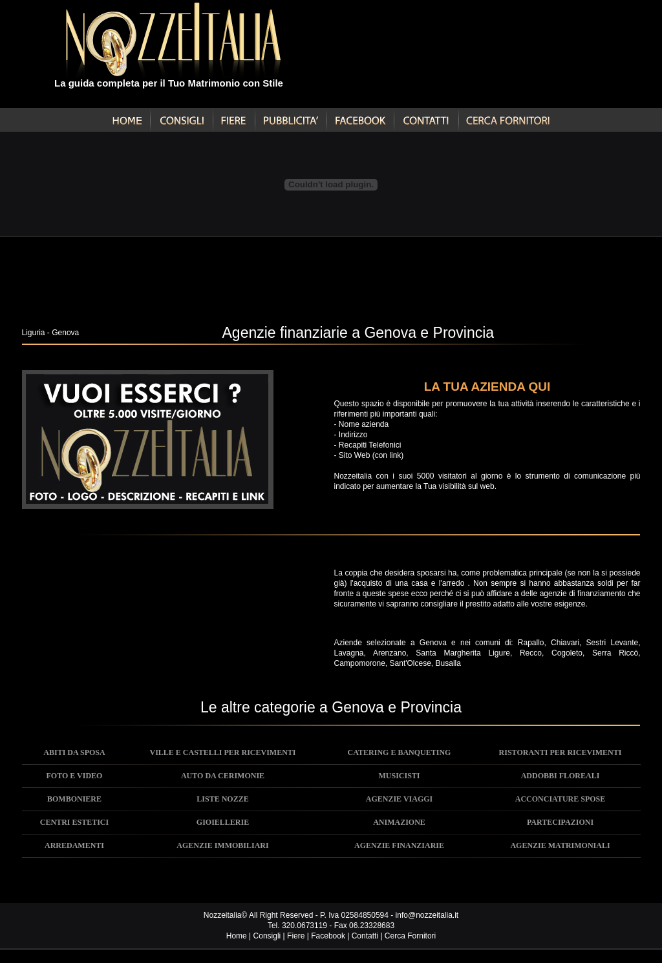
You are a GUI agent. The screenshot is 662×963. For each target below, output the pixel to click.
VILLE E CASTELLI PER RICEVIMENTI (222, 752)
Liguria (33, 332)
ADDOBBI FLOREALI (560, 775)
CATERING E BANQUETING (399, 752)
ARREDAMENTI (74, 845)
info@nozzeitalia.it (427, 915)
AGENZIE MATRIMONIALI (560, 845)
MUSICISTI (399, 775)
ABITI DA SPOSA (74, 752)
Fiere (295, 935)
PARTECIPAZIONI (560, 822)
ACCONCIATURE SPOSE (560, 798)
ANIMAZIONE (399, 822)
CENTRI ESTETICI (74, 822)
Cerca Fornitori (410, 935)
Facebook (328, 935)
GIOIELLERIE (223, 822)
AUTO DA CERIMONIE (222, 775)
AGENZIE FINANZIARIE (399, 845)
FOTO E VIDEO (75, 775)
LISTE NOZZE (222, 798)
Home (236, 935)
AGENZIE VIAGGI (399, 798)
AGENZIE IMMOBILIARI (222, 845)
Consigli (267, 935)
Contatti (365, 935)
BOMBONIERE (74, 798)
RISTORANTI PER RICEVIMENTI (560, 752)
